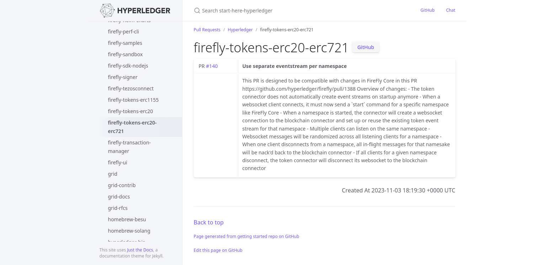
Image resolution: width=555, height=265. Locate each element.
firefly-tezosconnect (131, 88)
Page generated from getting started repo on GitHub (246, 236)
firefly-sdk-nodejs (128, 65)
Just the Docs (140, 250)
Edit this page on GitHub (218, 250)
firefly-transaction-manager (129, 146)
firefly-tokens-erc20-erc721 (132, 126)
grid (113, 173)
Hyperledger (240, 30)
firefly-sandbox (125, 54)
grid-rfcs (118, 208)
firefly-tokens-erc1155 (133, 99)
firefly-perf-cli (123, 31)
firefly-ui (117, 162)
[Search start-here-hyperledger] (277, 10)
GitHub (428, 10)
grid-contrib (122, 185)
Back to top (209, 222)
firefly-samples (125, 42)
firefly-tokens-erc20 (130, 111)
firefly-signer (123, 77)
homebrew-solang (129, 230)
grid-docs (119, 196)
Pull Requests (207, 30)
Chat (450, 10)
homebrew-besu (127, 219)
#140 (212, 66)
